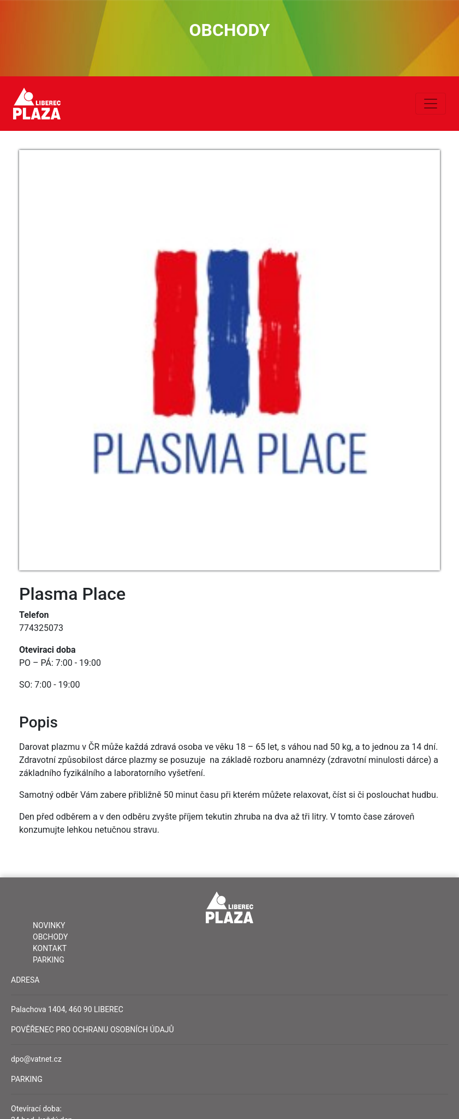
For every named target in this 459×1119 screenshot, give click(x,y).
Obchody (50, 936)
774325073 (41, 628)
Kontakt (50, 948)
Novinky (49, 925)
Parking (48, 959)
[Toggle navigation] (430, 104)
